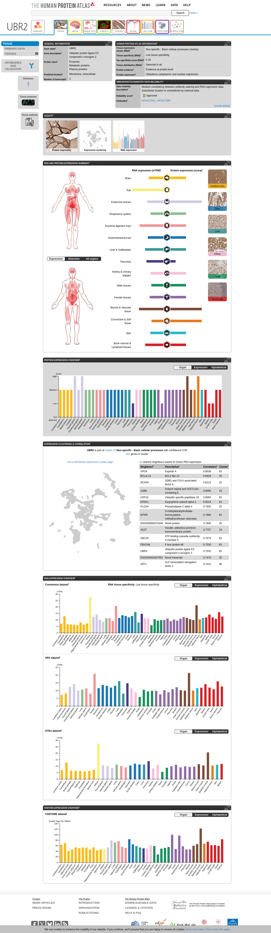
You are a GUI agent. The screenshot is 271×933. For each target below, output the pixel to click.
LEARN (160, 5)
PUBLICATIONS (89, 912)
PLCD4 (144, 506)
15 (140, 462)
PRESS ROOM (41, 907)
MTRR (144, 514)
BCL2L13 (145, 476)
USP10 (144, 497)
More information (195, 929)
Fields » (193, 13)
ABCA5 (144, 538)
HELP (187, 5)
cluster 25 (110, 450)
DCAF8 (144, 482)
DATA (174, 5)
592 (128, 454)
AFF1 (143, 564)
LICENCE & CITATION (139, 907)
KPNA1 (144, 502)
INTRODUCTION (89, 902)
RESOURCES (112, 5)
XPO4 (143, 471)
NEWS (146, 5)
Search (180, 13)
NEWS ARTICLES (43, 902)
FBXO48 (145, 544)
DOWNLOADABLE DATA (141, 902)
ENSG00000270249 (151, 523)
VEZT (143, 529)
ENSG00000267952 (151, 557)
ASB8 (143, 490)
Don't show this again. (218, 929)
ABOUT (132, 5)
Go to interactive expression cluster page (90, 462)
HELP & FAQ (133, 912)
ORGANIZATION (89, 907)
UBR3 (143, 551)
